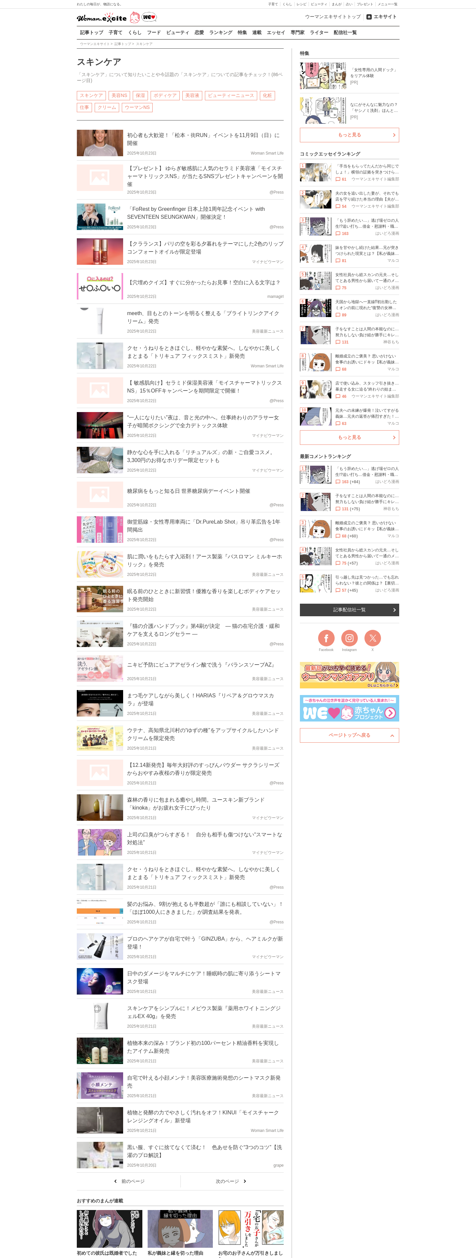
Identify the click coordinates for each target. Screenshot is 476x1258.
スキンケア (91, 95)
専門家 (298, 32)
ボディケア (165, 95)
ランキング (220, 32)
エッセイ (276, 32)
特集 (242, 32)
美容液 (192, 95)
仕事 (84, 107)
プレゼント (365, 4)
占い (349, 4)
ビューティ (319, 4)
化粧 (267, 95)
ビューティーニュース (231, 95)
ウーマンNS (137, 107)
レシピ (302, 4)
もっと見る (349, 134)
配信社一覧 (345, 32)
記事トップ (91, 32)
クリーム (107, 107)
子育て (273, 4)
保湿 (140, 95)
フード (154, 32)
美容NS (119, 95)
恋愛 (199, 32)
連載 (257, 32)
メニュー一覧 (388, 4)
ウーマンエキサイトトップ (333, 16)
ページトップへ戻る (349, 735)
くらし (287, 4)
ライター (319, 32)
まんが (337, 4)
